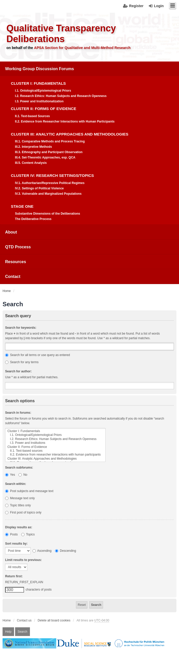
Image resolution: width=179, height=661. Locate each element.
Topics (28, 534)
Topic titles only (18, 505)
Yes (10, 474)
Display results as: (18, 527)
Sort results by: (16, 543)
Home (7, 620)
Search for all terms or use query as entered (37, 355)
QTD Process (18, 247)
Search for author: (18, 371)
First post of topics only (23, 512)
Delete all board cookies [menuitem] (54, 620)
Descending (65, 551)
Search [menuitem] (22, 631)
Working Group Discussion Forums (39, 69)
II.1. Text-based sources (55, 451)
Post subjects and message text (29, 491)
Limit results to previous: (23, 560)
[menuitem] (89, 143)
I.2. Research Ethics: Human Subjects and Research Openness (55, 439)
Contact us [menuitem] (24, 620)
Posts (11, 534)
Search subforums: (19, 467)
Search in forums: (18, 412)
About (11, 232)
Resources (15, 262)
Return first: (14, 576)
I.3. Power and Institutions (55, 443)
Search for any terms (22, 362)
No (22, 474)
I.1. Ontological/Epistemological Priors (55, 435)
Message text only (20, 498)
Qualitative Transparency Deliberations (61, 33)
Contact (12, 276)
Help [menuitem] (8, 631)
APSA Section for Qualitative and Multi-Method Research (82, 48)
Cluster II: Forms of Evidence (55, 447)
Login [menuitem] (159, 6)
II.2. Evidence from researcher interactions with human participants (55, 455)
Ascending (42, 551)
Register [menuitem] (136, 6)
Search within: (15, 484)
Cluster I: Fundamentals (55, 431)
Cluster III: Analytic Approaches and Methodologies (55, 459)
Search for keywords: (20, 327)
